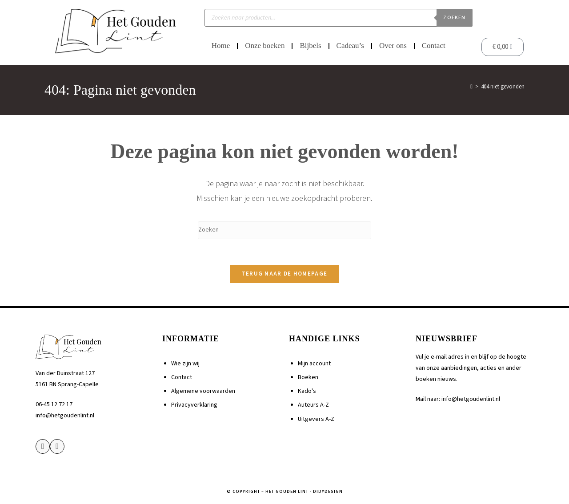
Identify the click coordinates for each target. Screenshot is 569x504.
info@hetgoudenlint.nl (65, 416)
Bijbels (310, 45)
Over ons (393, 45)
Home (221, 45)
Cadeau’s (350, 45)
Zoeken (454, 17)
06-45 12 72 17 (54, 405)
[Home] (471, 87)
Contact (433, 45)
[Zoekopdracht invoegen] (284, 230)
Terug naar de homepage (285, 275)
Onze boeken (264, 45)
